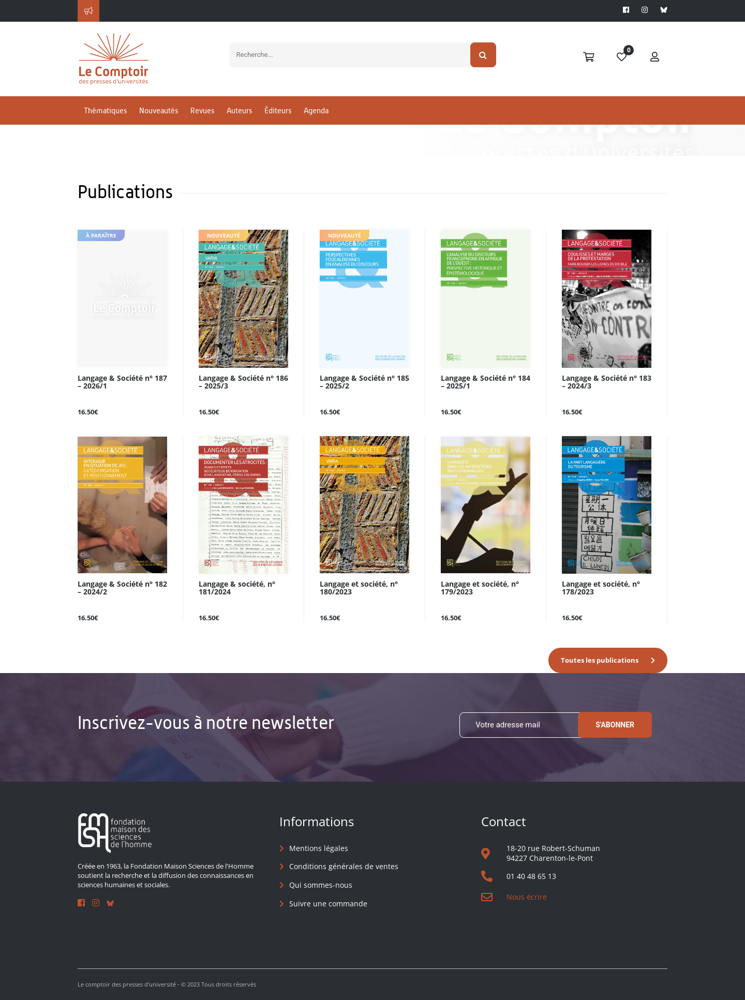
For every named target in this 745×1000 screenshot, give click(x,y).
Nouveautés (158, 110)
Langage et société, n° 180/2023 (359, 588)
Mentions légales (318, 848)
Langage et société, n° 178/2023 (601, 588)
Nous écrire (526, 897)
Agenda (316, 110)
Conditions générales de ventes (343, 866)
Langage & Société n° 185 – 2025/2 (364, 382)
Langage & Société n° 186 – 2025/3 (243, 382)
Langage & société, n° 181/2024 (237, 588)
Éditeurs (277, 110)
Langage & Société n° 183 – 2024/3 (606, 382)
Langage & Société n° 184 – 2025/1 (485, 382)
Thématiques (105, 110)
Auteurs (239, 110)
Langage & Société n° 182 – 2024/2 (122, 588)
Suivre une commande (328, 903)
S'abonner (614, 725)
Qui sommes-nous (320, 885)
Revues (202, 110)
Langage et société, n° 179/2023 (480, 588)
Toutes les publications (599, 660)
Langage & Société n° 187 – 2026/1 (122, 382)
